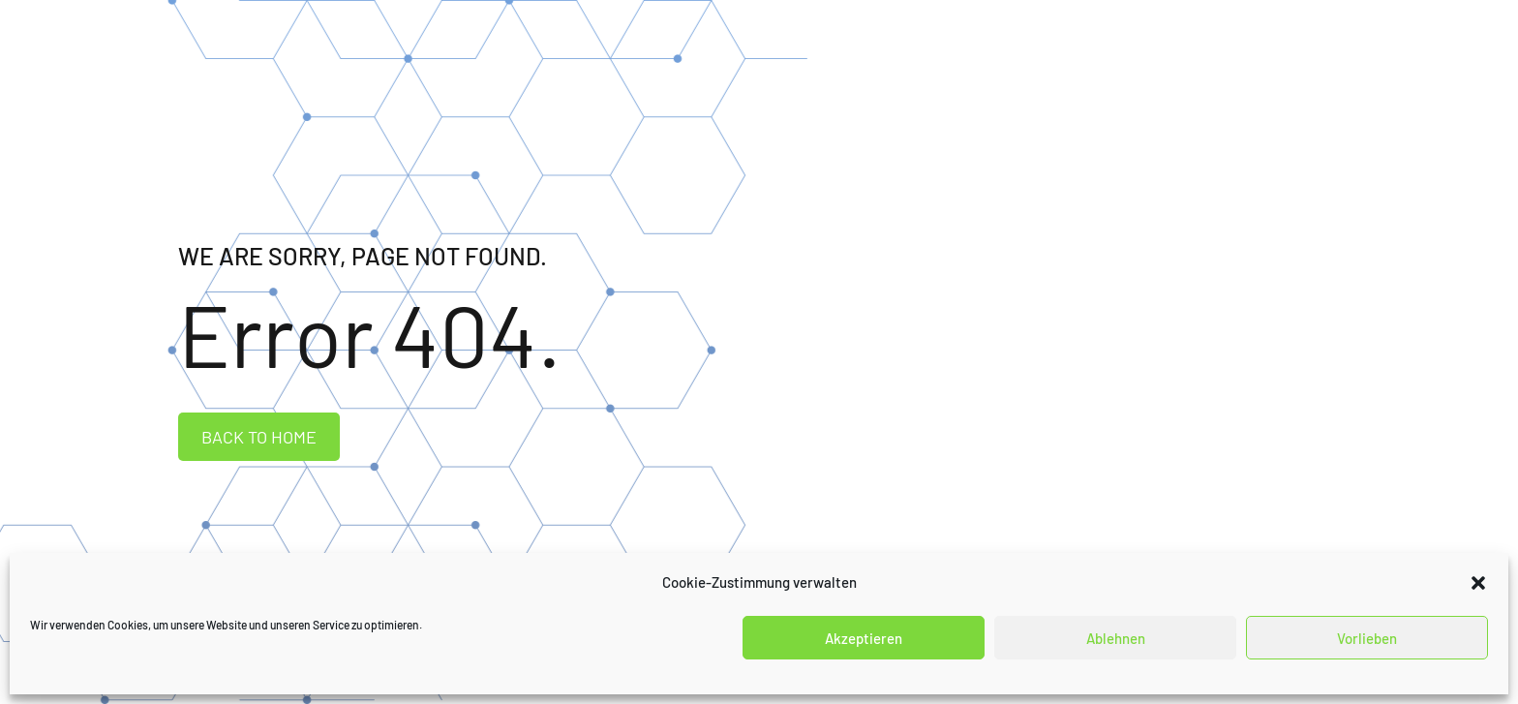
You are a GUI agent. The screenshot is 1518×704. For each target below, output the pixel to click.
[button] (1478, 583)
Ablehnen (1115, 638)
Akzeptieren (863, 638)
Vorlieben (1367, 638)
